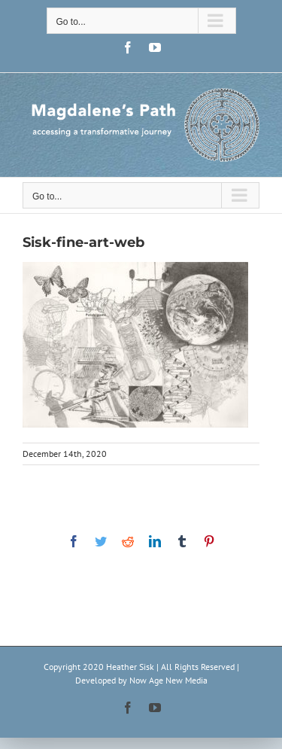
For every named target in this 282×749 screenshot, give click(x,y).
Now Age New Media (168, 680)
